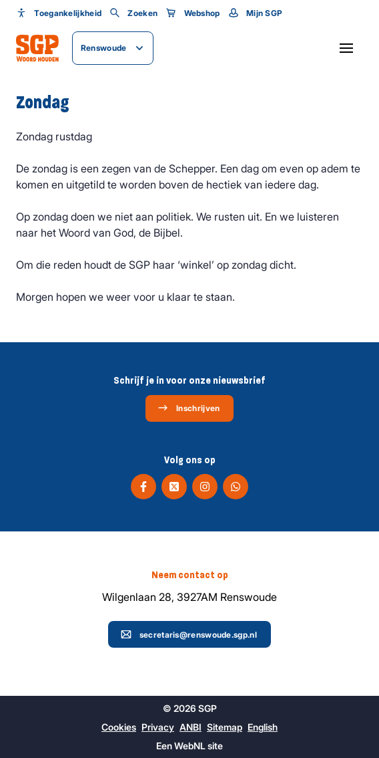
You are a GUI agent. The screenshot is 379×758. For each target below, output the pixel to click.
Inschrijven (188, 407)
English (263, 727)
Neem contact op (189, 575)
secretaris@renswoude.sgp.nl (189, 634)
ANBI (190, 727)
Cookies (118, 727)
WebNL (190, 745)
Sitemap (224, 727)
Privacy (157, 727)
